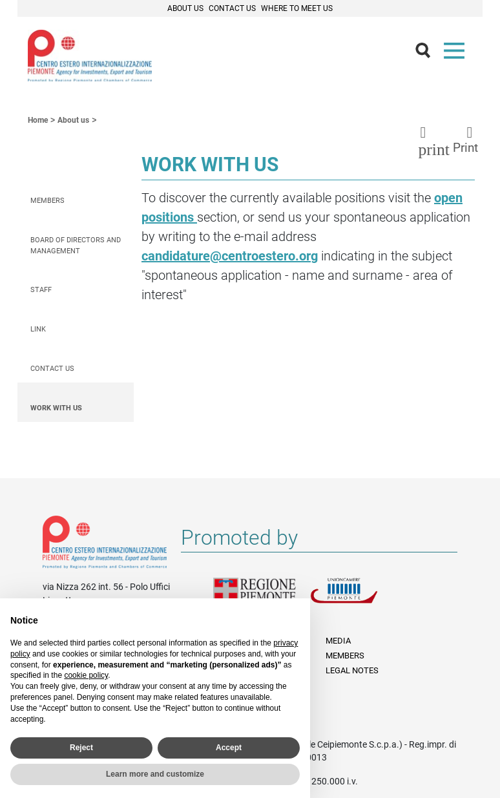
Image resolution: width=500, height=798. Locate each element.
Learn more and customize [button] (155, 774)
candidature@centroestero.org (229, 256)
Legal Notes (352, 670)
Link (38, 329)
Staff (41, 290)
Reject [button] (81, 747)
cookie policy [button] (86, 675)
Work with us (56, 408)
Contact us (52, 368)
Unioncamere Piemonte (358, 598)
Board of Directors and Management (75, 245)
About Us (185, 8)
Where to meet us (297, 8)
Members (47, 200)
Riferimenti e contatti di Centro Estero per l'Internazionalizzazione (105, 545)
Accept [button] (229, 747)
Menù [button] (457, 54)
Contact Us (232, 8)
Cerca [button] (428, 54)
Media (338, 641)
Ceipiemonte (90, 55)
